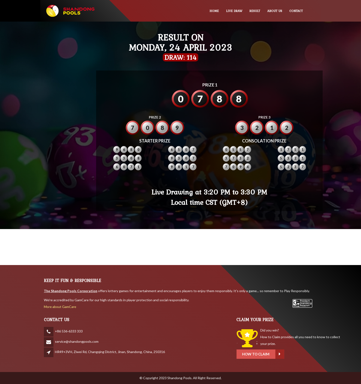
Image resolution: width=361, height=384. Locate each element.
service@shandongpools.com (77, 341)
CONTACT (296, 11)
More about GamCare (60, 307)
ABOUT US (274, 11)
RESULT (255, 11)
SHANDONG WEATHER (180, 247)
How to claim (290, 354)
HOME (214, 11)
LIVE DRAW (234, 11)
